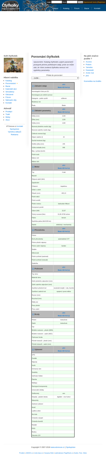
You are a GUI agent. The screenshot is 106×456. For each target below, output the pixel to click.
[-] (33, 86)
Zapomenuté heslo (90, 2)
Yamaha (89, 67)
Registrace (101, 2)
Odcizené (9, 94)
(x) (69, 87)
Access (89, 62)
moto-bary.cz (38, 453)
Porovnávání (11, 83)
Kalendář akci (11, 89)
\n (55, 78)
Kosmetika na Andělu (92, 81)
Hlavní (55, 8)
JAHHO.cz (29, 453)
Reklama (14, 135)
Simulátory (10, 92)
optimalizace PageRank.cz (64, 453)
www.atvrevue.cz (58, 447)
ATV (63, 84)
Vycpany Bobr (49, 453)
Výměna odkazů (14, 132)
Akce (8, 120)
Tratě (8, 114)
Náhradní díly (11, 100)
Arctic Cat (90, 73)
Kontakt (97, 8)
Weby (8, 117)
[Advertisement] (53, 31)
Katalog (66, 8)
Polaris (88, 64)
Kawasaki (90, 70)
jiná (87, 76)
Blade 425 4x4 (63, 87)
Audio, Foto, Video (80, 453)
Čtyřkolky (10, 5)
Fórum (77, 8)
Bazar (86, 8)
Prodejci (9, 111)
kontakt (20, 126)
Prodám (22, 453)
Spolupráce (14, 129)
